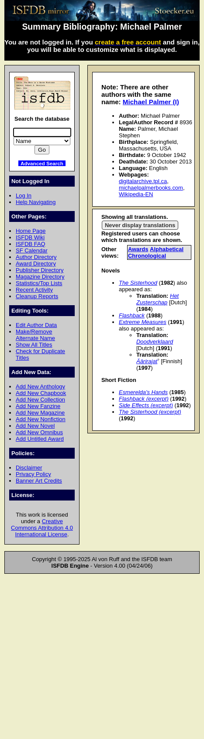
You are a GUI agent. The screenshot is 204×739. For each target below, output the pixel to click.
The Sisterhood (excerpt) (150, 412)
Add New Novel (35, 425)
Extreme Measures (142, 322)
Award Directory (36, 263)
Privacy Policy (33, 474)
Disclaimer (29, 467)
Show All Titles (34, 344)
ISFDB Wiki (30, 237)
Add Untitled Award (40, 439)
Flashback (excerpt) (144, 398)
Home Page (30, 231)
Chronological (147, 255)
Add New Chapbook (41, 393)
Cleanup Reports (37, 296)
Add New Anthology (40, 386)
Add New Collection (40, 399)
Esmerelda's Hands (143, 392)
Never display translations (140, 225)
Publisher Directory (39, 270)
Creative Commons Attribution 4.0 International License (42, 528)
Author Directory (36, 257)
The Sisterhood (138, 282)
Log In (23, 195)
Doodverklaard (154, 341)
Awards (138, 249)
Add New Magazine (40, 412)
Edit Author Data (36, 325)
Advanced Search (42, 163)
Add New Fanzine (38, 406)
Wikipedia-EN (136, 194)
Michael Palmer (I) (151, 102)
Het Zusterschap (157, 299)
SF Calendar (32, 250)
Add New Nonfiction (41, 419)
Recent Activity (34, 289)
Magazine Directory (40, 276)
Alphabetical (166, 249)
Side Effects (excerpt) (146, 405)
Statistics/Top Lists (39, 283)
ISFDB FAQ (30, 244)
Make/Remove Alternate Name (35, 334)
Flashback (132, 315)
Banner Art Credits (39, 480)
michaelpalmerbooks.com (151, 187)
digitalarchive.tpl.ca (143, 181)
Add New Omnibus (39, 432)
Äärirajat (146, 361)
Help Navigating (35, 202)
